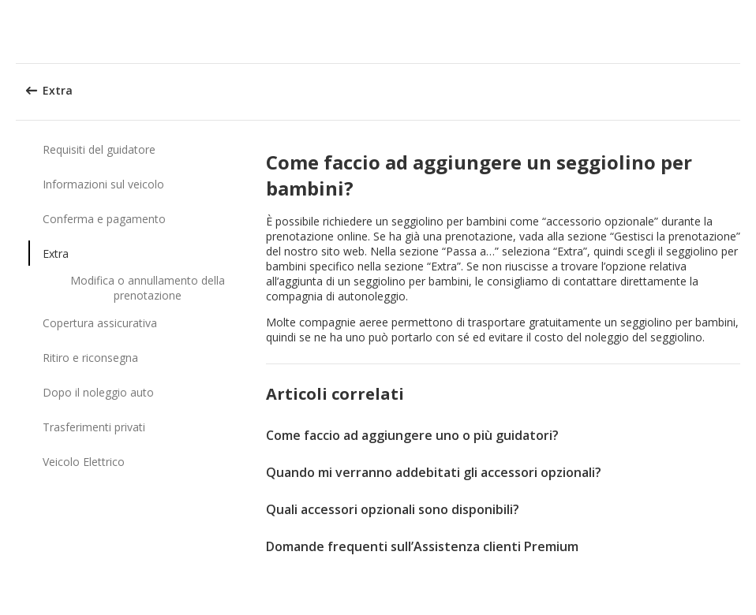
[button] (738, 31)
